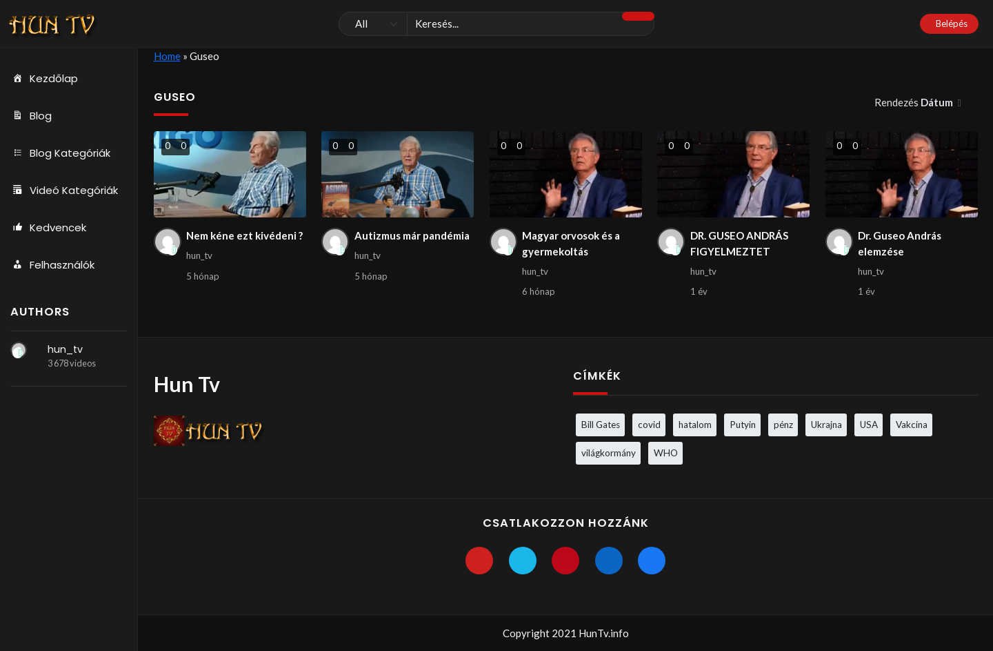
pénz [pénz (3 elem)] (783, 424)
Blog (31, 116)
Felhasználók (52, 265)
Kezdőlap (44, 78)
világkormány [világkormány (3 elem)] (608, 452)
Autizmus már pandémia (412, 235)
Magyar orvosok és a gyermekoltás (571, 243)
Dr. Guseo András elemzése (899, 243)
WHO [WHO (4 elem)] (666, 452)
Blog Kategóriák (60, 153)
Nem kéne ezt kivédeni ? (244, 235)
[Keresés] (496, 24)
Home (167, 56)
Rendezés (914, 102)
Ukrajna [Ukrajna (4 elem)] (826, 424)
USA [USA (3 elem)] (869, 424)
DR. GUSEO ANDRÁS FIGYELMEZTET (739, 243)
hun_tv (65, 349)
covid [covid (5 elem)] (649, 424)
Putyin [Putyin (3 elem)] (743, 424)
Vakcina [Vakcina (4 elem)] (911, 424)
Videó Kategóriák (64, 190)
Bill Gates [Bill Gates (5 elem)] (600, 424)
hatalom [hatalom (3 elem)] (695, 424)
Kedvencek (48, 227)
